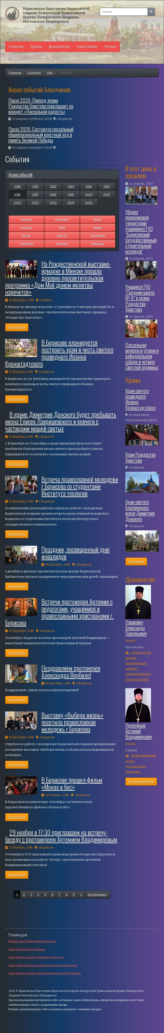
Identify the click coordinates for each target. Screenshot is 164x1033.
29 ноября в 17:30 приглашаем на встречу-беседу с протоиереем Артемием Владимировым (61, 835)
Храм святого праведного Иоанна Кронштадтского (140, 399)
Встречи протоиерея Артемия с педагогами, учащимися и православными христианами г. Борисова (59, 612)
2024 (53, 203)
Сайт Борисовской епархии (26, 949)
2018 (53, 194)
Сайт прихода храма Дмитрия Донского (35, 957)
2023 (35, 203)
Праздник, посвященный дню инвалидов (75, 552)
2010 (17, 186)
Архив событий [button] (20, 174)
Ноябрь (62, 244)
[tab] (62, 174)
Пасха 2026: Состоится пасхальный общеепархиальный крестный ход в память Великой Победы (40, 134)
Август (62, 236)
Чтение (110, 47)
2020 (88, 194)
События (16, 47)
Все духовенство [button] (141, 781)
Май (62, 227)
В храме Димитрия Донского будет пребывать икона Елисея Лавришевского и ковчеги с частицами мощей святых (60, 421)
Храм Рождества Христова (140, 457)
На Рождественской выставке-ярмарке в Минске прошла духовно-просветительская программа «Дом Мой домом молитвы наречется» (58, 278)
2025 (71, 203)
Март (98, 219)
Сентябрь (97, 236)
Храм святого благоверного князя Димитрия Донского (140, 510)
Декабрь (97, 244)
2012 (53, 186)
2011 (35, 186)
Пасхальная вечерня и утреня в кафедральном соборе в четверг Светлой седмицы (142, 356)
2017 (35, 194)
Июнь (97, 227)
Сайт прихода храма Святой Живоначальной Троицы (44, 973)
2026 (88, 203)
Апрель (26, 227)
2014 (88, 186)
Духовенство (59, 47)
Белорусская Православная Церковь (32, 941)
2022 (17, 203)
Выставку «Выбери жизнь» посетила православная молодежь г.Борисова (72, 722)
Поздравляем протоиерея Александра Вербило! (70, 671)
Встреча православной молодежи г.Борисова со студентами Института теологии (79, 486)
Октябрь (26, 244)
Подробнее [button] (17, 327)
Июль (26, 236)
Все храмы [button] (136, 561)
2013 (70, 186)
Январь (26, 219)
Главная (15, 73)
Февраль (62, 219)
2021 (106, 194)
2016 (49, 73)
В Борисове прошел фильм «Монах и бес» (71, 783)
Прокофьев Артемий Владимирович (138, 730)
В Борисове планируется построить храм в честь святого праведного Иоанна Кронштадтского (59, 353)
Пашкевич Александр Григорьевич (136, 627)
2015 (106, 186)
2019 (70, 194)
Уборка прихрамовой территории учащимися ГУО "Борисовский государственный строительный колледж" (141, 231)
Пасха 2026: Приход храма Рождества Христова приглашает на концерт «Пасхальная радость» (40, 105)
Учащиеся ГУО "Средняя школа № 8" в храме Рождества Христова (139, 298)
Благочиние (87, 47)
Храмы (36, 47)
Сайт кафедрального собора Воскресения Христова (42, 965)
